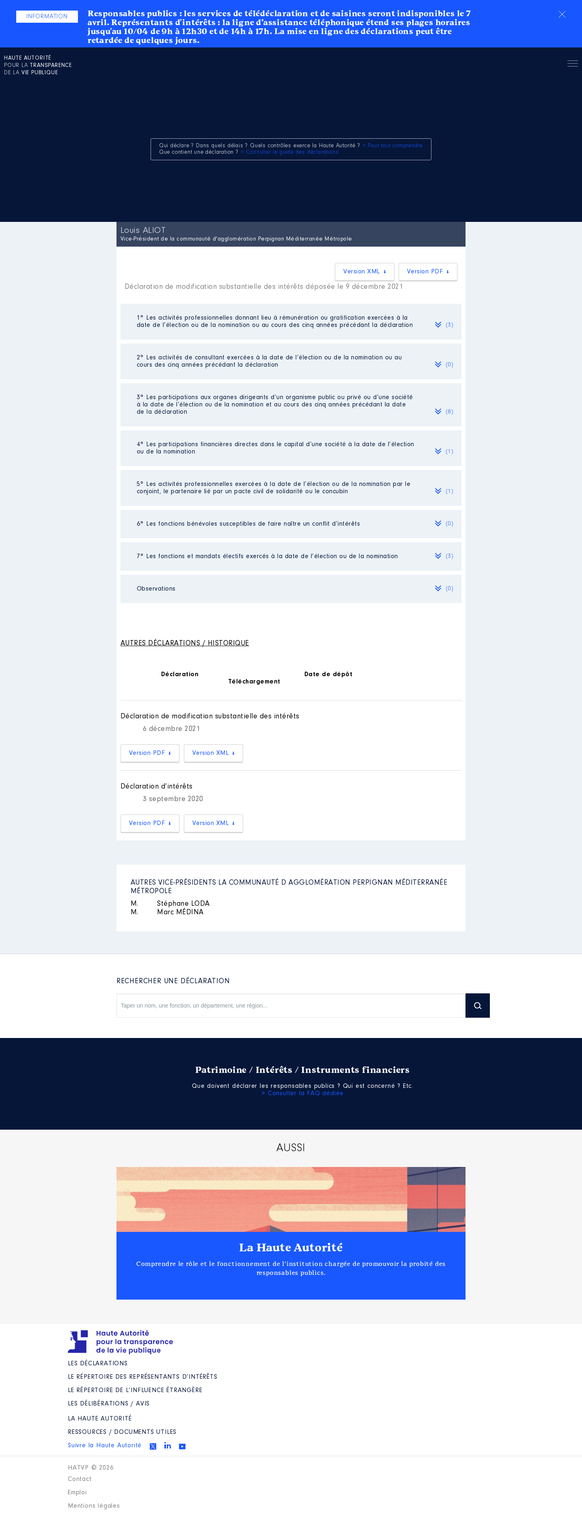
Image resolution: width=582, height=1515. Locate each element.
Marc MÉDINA (167, 912)
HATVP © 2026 (91, 1468)
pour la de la (38, 66)
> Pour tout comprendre (392, 146)
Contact (80, 1479)
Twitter (153, 1446)
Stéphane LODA (170, 904)
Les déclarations (98, 1363)
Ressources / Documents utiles (122, 1432)
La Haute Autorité (291, 1247)
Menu (572, 65)
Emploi (77, 1492)
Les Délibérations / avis (109, 1404)
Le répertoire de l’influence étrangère (135, 1390)
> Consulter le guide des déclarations (290, 152)
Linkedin (167, 1445)
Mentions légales (94, 1506)
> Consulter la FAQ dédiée (302, 1093)
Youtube (182, 1446)
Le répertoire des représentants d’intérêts (143, 1377)
